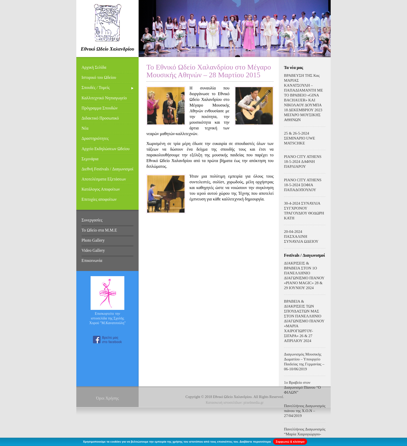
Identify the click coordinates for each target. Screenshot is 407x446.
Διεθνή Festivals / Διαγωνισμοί (107, 169)
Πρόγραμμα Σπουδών (100, 108)
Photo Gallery (93, 240)
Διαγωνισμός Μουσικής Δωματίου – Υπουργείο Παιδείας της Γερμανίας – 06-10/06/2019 (304, 361)
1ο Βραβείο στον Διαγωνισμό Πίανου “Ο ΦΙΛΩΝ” (302, 387)
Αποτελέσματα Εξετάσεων (104, 179)
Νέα (85, 128)
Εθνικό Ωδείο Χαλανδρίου (107, 49)
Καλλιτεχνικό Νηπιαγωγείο (104, 98)
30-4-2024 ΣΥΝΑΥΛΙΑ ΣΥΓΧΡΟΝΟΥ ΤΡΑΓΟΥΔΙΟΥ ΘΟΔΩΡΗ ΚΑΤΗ (304, 210)
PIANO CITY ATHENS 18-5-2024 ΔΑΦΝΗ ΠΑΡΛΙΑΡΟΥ (302, 162)
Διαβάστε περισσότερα (255, 441)
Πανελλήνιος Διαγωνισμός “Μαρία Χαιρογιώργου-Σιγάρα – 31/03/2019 (304, 434)
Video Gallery (93, 250)
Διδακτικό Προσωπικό (100, 118)
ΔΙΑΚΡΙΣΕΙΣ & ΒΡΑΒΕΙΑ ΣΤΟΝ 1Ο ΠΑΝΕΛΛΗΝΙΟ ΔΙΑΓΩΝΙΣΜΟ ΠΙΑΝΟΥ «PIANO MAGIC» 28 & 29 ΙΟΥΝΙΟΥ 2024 (304, 275)
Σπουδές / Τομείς (96, 87)
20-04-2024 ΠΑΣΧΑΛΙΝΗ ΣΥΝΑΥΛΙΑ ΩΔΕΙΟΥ (301, 236)
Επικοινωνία (92, 260)
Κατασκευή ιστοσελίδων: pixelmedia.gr (235, 403)
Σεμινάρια (90, 159)
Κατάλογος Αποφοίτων (101, 189)
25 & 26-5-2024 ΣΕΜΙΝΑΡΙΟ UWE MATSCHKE (299, 138)
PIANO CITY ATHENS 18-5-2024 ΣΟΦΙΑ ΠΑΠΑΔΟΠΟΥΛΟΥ (302, 185)
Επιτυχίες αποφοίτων (99, 199)
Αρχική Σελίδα (94, 67)
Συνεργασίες (92, 220)
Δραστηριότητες (95, 138)
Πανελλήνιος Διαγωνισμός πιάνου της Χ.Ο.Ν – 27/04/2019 (304, 411)
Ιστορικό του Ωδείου (99, 77)
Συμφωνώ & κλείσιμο (290, 441)
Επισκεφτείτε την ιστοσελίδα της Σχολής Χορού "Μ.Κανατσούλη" (107, 318)
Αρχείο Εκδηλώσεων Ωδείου (106, 149)
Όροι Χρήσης (107, 398)
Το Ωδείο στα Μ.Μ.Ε (99, 230)
